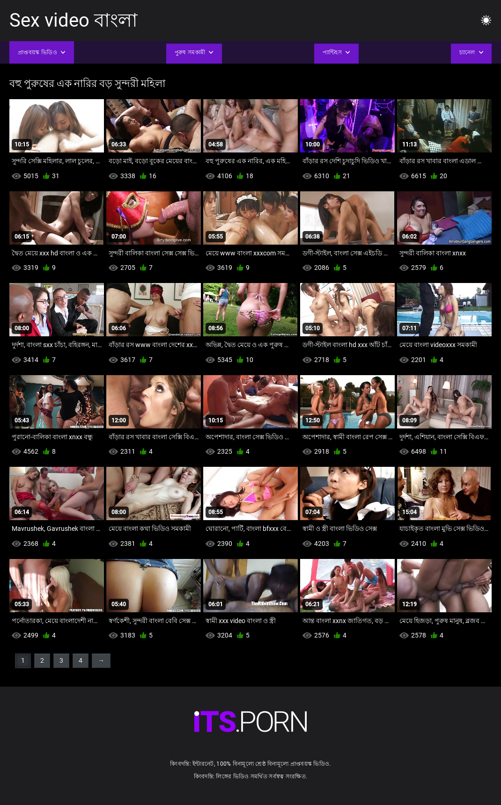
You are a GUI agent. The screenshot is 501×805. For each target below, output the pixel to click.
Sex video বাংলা (73, 20)
